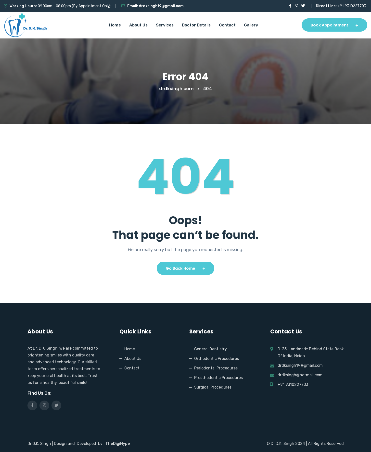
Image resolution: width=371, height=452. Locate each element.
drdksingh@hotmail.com (300, 375)
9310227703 (355, 6)
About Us (138, 25)
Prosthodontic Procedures (218, 377)
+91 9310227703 (293, 384)
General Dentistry (210, 349)
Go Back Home (185, 268)
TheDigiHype (117, 443)
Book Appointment (334, 25)
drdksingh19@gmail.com (161, 6)
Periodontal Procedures (216, 368)
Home (115, 25)
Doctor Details (196, 25)
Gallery (251, 25)
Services (165, 25)
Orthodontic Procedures (216, 358)
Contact (227, 25)
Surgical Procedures (212, 387)
